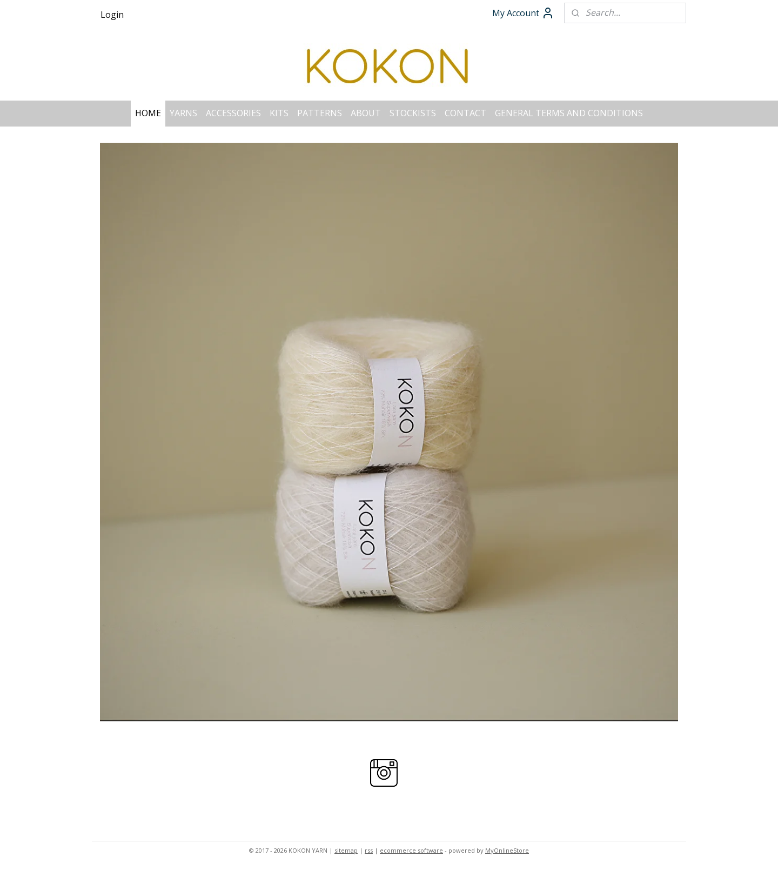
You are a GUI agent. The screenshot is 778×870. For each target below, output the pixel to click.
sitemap (346, 850)
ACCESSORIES (233, 113)
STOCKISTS (413, 113)
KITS (279, 113)
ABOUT (366, 113)
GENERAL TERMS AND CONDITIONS (569, 113)
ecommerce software (411, 850)
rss (369, 850)
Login (112, 15)
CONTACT (465, 113)
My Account (523, 12)
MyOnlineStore (507, 850)
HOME (148, 113)
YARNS (183, 113)
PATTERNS (319, 113)
